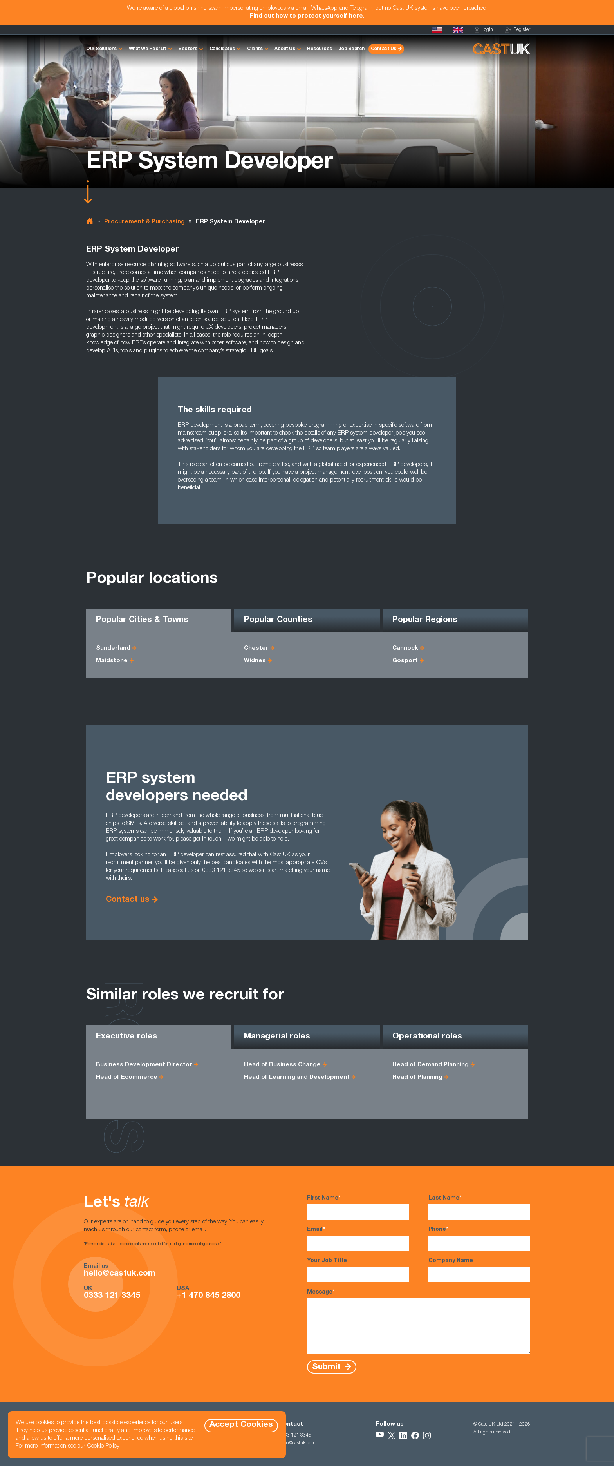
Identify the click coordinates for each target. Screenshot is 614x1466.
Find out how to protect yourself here (306, 16)
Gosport (405, 661)
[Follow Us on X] (391, 1435)
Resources (319, 49)
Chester (256, 648)
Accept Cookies (241, 1425)
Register (517, 30)
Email (358, 1238)
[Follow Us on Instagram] (427, 1435)
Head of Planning (417, 1077)
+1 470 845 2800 (208, 1296)
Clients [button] (255, 49)
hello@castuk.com (119, 1274)
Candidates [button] (222, 49)
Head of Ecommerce (126, 1077)
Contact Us (383, 49)
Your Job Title (358, 1270)
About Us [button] (284, 49)
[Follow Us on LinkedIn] (403, 1435)
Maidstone (112, 661)
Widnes (255, 661)
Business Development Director (144, 1065)
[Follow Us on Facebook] (415, 1435)
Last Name (479, 1207)
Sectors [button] (187, 49)
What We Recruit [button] (147, 49)
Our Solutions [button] (101, 49)
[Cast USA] (437, 30)
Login (484, 30)
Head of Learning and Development (297, 1077)
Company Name (479, 1270)
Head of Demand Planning (430, 1065)
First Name (358, 1207)
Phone (479, 1238)
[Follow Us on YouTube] (380, 1435)
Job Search (351, 49)
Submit (327, 1367)
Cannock (405, 648)
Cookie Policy (103, 1446)
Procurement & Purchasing (144, 222)
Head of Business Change (282, 1065)
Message (418, 1321)
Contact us (128, 900)
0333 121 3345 (112, 1296)
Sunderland (113, 648)
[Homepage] (458, 30)
